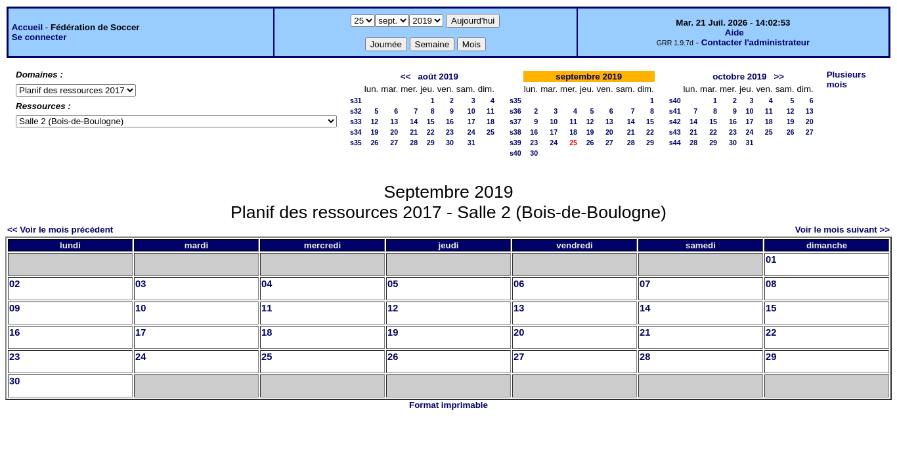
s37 (515, 121)
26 (374, 142)
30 (450, 142)
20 (394, 132)
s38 (515, 132)
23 (450, 132)
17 (471, 121)
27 (394, 142)
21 (414, 132)
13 (394, 121)
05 (392, 284)
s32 (356, 111)
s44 (675, 142)
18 (490, 121)
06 (519, 284)
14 (414, 121)
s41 (675, 111)
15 (431, 121)
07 (645, 284)
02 (14, 284)
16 (450, 121)
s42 (675, 121)
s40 (515, 153)
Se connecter (39, 37)
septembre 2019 (589, 76)
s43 (675, 132)
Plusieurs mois (846, 79)
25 (490, 132)
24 (471, 132)
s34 (356, 132)
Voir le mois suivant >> (842, 230)
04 (266, 284)
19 (374, 132)
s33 (356, 121)
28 (414, 142)
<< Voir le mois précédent (60, 230)
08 (771, 284)
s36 (515, 111)
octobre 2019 (739, 76)
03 (140, 284)
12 (374, 121)
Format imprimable (448, 405)
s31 (356, 100)
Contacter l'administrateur (755, 42)
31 (471, 142)
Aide (734, 32)
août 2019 (438, 76)
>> (779, 76)
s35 (356, 142)
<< (406, 76)
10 (471, 111)
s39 (515, 142)
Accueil (27, 27)
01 (771, 259)
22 (431, 132)
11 (490, 111)
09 (14, 308)
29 (431, 142)
